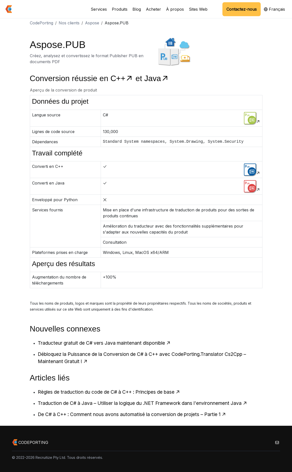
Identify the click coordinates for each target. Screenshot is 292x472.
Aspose (92, 22)
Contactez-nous (241, 9)
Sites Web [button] (198, 9)
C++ (122, 78)
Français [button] (274, 9)
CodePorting (41, 22)
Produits (119, 9)
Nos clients (69, 22)
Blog (136, 9)
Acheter (153, 9)
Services (99, 9)
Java (156, 78)
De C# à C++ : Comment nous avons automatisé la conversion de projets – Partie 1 (132, 414)
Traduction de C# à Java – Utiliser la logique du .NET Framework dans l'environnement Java (142, 403)
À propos (175, 9)
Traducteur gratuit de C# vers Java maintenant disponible (104, 343)
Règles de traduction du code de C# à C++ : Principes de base (109, 392)
